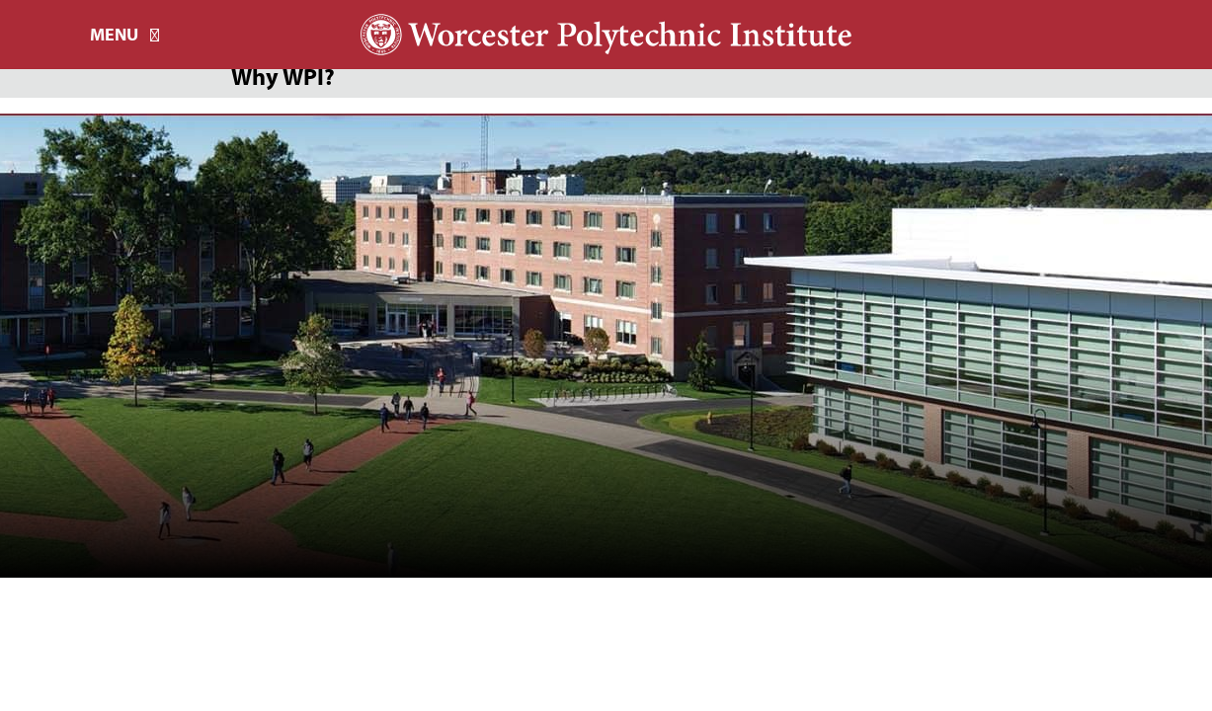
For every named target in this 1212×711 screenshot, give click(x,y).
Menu (114, 34)
